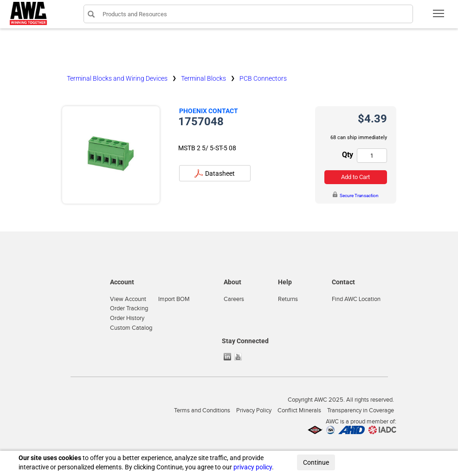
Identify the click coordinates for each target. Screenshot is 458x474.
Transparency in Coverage (360, 410)
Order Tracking (129, 308)
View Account (128, 299)
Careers (234, 299)
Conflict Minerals (299, 410)
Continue (316, 462)
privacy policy (252, 467)
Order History (127, 318)
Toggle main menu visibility (439, 16)
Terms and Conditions (202, 410)
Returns (288, 299)
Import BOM (174, 299)
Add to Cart (355, 176)
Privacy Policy (253, 410)
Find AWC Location (356, 299)
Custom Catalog (131, 328)
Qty (347, 154)
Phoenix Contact (208, 111)
